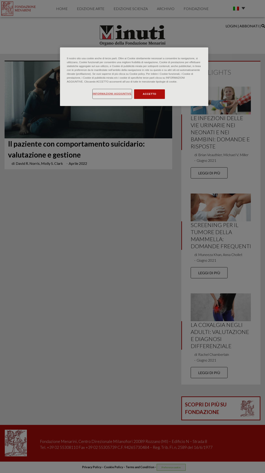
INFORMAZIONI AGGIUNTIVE (112, 93)
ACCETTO (149, 94)
